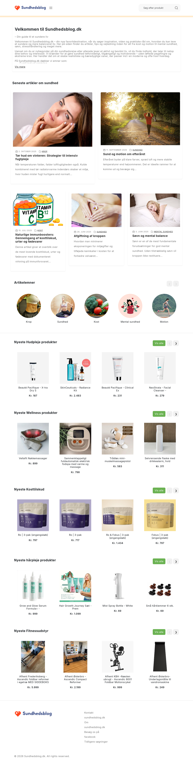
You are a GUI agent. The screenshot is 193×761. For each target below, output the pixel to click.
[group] (28, 309)
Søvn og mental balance (150, 236)
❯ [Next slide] (176, 343)
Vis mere (20, 66)
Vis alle (159, 343)
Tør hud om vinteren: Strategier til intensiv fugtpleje (46, 157)
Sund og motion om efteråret (124, 154)
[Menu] (51, 8)
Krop (44, 151)
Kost (40, 230)
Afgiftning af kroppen (90, 236)
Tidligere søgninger (96, 741)
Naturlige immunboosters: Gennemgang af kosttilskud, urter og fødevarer (36, 238)
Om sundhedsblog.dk (94, 725)
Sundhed (137, 150)
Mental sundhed (163, 232)
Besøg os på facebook (91, 734)
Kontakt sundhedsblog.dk (94, 715)
